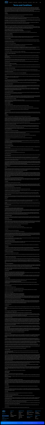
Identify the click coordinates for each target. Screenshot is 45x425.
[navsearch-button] (40, 2)
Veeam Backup (28, 417)
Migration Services (20, 2)
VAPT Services (36, 418)
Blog (10, 413)
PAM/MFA (36, 416)
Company (34, 2)
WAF (35, 417)
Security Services (30, 2)
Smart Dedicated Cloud (21, 415)
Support (37, 2)
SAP (19, 418)
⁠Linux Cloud (20, 414)
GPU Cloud (20, 413)
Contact (11, 414)
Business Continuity (25, 2)
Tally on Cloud (20, 416)
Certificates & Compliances (13, 415)
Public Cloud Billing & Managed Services (30, 413)
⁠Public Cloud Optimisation (30, 414)
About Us (11, 412)
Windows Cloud (20, 417)
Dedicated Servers (21, 412)
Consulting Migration (37, 413)
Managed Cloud (11, 2)
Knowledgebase (12, 416)
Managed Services (15, 2)
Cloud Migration (37, 412)
